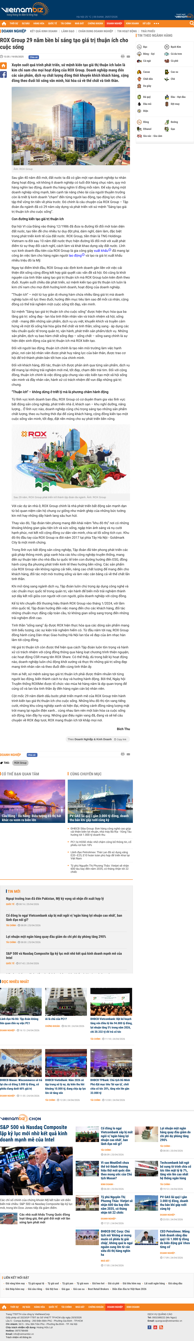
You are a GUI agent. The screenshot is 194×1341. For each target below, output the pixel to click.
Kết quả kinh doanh (43, 31)
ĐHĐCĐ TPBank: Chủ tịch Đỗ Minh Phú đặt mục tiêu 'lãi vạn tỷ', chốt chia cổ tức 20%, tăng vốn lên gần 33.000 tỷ (110, 1086)
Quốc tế (10, 904)
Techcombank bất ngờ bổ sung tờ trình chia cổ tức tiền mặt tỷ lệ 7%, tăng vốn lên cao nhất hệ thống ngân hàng (175, 1170)
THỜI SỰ (14, 23)
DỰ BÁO (26, 23)
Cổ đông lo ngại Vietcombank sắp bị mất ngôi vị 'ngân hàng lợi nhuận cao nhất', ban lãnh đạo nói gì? (64, 918)
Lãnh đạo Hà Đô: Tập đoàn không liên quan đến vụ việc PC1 (19, 1021)
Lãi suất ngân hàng (154, 1283)
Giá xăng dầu (175, 1283)
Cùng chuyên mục (86, 774)
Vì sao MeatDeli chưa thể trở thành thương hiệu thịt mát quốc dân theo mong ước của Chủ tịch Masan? (116, 1170)
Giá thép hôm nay (15, 1289)
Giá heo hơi (98, 1283)
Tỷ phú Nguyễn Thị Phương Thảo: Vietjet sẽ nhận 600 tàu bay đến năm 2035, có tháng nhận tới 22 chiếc (100, 869)
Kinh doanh (107, 1184)
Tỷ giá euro (83, 1283)
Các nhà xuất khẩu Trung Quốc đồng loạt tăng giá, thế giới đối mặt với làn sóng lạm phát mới (44, 1218)
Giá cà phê (113, 1283)
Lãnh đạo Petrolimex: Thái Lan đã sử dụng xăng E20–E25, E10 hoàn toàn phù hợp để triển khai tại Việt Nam (100, 855)
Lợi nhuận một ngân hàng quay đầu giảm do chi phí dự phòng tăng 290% (56, 937)
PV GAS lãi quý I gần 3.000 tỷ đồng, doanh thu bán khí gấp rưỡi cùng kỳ (99, 818)
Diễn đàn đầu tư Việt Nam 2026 (129, 1289)
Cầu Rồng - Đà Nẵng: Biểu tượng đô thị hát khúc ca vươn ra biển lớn (31, 818)
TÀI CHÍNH (66, 23)
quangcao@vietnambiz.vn (168, 1320)
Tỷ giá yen (67, 1283)
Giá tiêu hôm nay (132, 1283)
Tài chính (11, 925)
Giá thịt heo (52, 1289)
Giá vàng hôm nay (15, 1283)
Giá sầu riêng (35, 1289)
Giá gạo (65, 1289)
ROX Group (20, 762)
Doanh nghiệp (14, 31)
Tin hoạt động (127, 31)
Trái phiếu (148, 31)
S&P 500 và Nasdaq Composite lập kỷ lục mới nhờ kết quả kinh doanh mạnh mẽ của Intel (64, 956)
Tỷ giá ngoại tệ (36, 1283)
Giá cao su (79, 1289)
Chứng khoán (52, 1026)
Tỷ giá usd (53, 1283)
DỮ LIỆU (147, 23)
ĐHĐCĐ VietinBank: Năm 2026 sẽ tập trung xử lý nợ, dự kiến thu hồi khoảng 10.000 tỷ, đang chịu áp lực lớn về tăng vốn (65, 1086)
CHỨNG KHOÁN (95, 23)
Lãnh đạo (67, 31)
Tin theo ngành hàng (154, 35)
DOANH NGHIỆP (114, 23)
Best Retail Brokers (98, 1289)
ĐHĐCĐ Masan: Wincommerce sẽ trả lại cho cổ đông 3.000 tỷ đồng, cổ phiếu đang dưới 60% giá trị (21, 1084)
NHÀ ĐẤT (79, 23)
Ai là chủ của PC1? (56, 1019)
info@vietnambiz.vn (23, 1334)
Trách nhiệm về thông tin (18, 1337)
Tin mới (14, 891)
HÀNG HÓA (39, 23)
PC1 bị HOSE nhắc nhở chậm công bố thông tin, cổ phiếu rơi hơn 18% (101, 844)
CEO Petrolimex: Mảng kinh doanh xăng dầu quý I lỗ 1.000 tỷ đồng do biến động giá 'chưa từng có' (175, 1239)
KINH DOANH (132, 23)
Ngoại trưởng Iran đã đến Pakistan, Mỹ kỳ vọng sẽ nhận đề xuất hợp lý (55, 899)
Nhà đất (105, 1260)
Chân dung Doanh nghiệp (95, 31)
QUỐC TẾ (52, 23)
